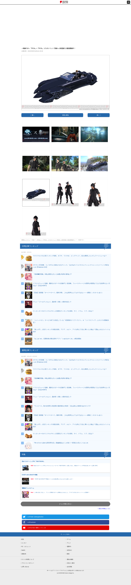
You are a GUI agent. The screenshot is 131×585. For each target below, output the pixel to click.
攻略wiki (23, 554)
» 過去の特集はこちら (104, 508)
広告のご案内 (71, 563)
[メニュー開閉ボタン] (128, 2)
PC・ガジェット (26, 546)
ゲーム (69, 539)
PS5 (33, 240)
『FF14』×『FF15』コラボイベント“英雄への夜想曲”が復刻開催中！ (55, 240)
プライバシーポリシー (27, 563)
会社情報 (69, 566)
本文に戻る (65, 115)
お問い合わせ (25, 566)
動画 (68, 554)
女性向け (69, 550)
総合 (22, 539)
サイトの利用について (27, 559)
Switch (23, 550)
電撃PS (69, 546)
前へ (33, 115)
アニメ (69, 543)
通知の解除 (70, 559)
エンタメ (23, 543)
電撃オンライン (25, 240)
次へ (98, 115)
